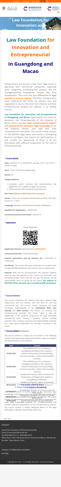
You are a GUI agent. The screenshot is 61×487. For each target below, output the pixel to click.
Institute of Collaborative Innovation (16, 449)
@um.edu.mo (22, 432)
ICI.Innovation (12, 432)
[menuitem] (16, 1)
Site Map (5, 453)
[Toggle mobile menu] (58, 12)
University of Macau (47, 462)
